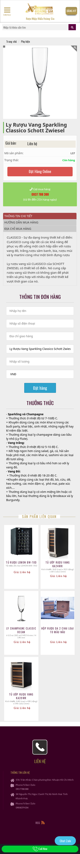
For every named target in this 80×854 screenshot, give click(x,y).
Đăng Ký (71, 11)
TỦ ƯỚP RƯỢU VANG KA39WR (21, 696)
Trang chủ (11, 41)
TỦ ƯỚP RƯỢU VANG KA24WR (57, 564)
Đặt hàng (40, 388)
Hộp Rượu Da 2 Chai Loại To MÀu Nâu (57, 630)
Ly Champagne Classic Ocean (21, 630)
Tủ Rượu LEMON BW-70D (21, 562)
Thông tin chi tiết (18, 216)
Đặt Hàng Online (40, 171)
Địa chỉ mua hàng (17, 229)
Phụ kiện (25, 41)
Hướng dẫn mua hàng (21, 222)
